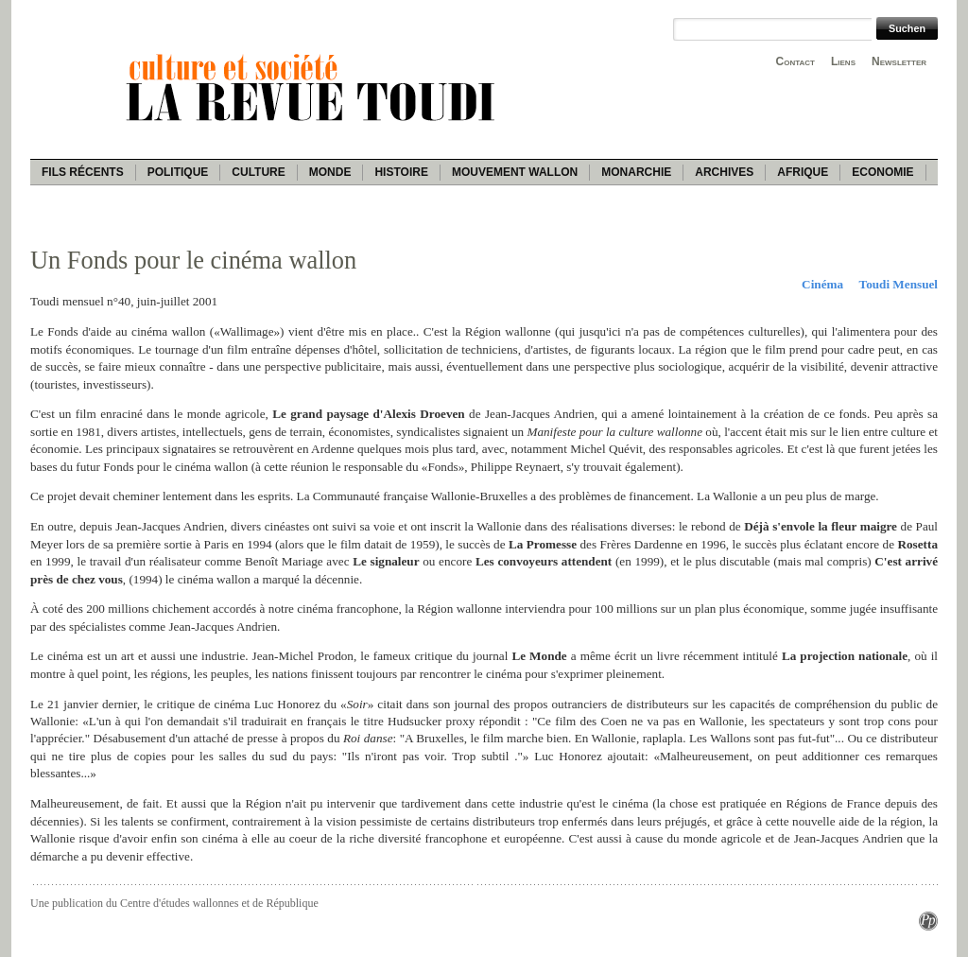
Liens (843, 61)
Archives (724, 172)
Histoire (400, 172)
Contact (795, 61)
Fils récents (83, 172)
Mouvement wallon (515, 172)
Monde (330, 172)
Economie (882, 172)
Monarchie (636, 172)
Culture (258, 172)
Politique (178, 172)
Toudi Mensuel (898, 284)
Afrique (802, 172)
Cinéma (822, 284)
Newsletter (899, 61)
